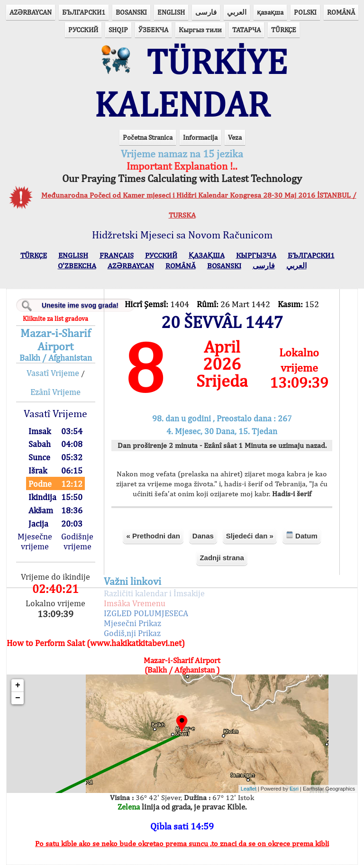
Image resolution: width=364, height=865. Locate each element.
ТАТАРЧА (246, 30)
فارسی (206, 12)
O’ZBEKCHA (77, 265)
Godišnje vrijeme (77, 541)
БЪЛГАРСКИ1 (83, 12)
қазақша (270, 12)
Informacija (200, 137)
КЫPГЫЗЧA (256, 255)
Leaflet (248, 789)
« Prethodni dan (153, 536)
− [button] (17, 698)
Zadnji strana (222, 558)
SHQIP (118, 30)
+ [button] (17, 685)
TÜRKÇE (283, 30)
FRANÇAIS (117, 255)
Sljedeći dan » (249, 536)
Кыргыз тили (200, 30)
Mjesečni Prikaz (132, 623)
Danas (203, 536)
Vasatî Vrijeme (53, 373)
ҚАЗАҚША (207, 255)
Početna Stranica (148, 137)
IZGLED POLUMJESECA (146, 613)
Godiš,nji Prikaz (132, 633)
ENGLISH (171, 12)
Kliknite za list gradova (55, 318)
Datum (302, 535)
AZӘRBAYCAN (30, 12)
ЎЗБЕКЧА (153, 30)
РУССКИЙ (83, 30)
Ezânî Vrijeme (55, 392)
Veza (235, 137)
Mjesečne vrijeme (35, 541)
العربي (236, 12)
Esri (294, 789)
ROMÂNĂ (341, 12)
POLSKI (305, 12)
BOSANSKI (131, 12)
